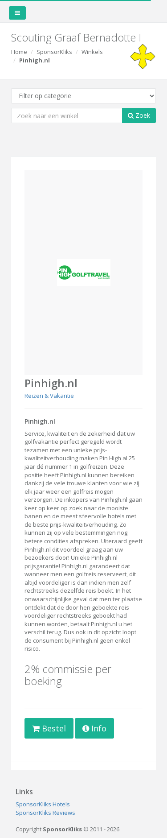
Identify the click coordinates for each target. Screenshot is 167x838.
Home (19, 52)
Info (94, 728)
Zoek (139, 115)
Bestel (49, 728)
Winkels (92, 52)
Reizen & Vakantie (49, 396)
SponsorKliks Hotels (43, 804)
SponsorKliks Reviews (45, 813)
